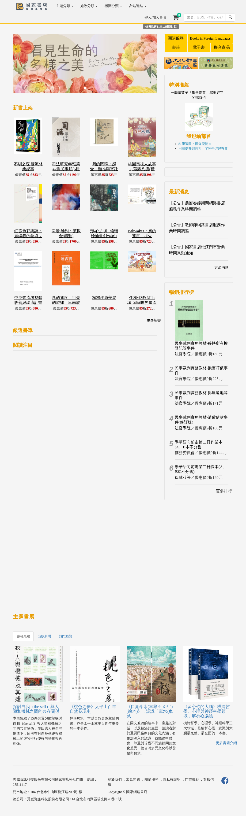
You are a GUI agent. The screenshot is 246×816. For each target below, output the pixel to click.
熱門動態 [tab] (65, 636)
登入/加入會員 (155, 17)
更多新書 (154, 320)
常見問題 (133, 779)
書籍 (176, 47)
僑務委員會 (185, 452)
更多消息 (221, 268)
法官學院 (183, 354)
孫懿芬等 (183, 477)
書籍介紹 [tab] (23, 636)
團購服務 (176, 38)
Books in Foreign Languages (210, 38)
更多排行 (224, 491)
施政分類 (89, 6)
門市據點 (192, 779)
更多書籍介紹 (226, 743)
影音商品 (222, 47)
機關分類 (113, 6)
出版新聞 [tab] (44, 636)
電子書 (199, 47)
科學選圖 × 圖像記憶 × (194, 144)
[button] (23, 66)
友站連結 (137, 6)
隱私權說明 (172, 779)
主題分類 (64, 6)
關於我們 (115, 779)
